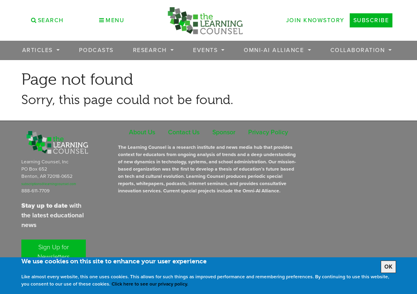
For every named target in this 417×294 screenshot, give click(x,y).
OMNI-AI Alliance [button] (275, 50)
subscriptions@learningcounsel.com (48, 183)
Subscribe (371, 20)
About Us (142, 132)
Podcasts (96, 50)
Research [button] (151, 50)
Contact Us (183, 132)
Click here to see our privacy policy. (150, 284)
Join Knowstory (315, 20)
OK (388, 267)
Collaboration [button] (358, 50)
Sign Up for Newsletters (53, 251)
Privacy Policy (268, 132)
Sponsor (223, 132)
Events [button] (206, 50)
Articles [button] (38, 50)
